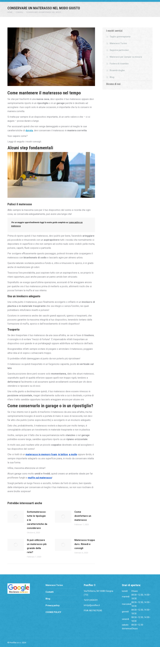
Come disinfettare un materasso (82, 515)
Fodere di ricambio (119, 63)
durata (29, 130)
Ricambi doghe (117, 70)
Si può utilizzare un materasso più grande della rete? (36, 546)
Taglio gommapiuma (120, 36)
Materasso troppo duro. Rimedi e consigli (84, 544)
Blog (112, 77)
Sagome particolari (119, 50)
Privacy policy (52, 605)
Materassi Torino (118, 43)
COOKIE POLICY (53, 612)
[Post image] (15, 517)
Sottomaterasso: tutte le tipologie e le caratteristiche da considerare (37, 520)
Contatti (50, 592)
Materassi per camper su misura (126, 57)
